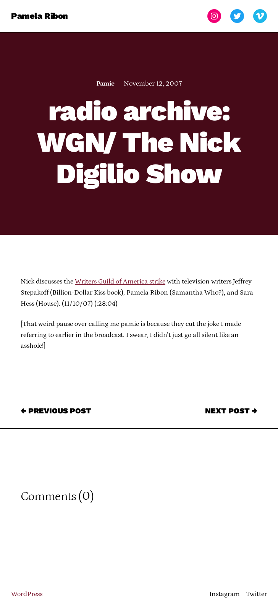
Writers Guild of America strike (120, 281)
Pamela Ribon (39, 16)
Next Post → (231, 410)
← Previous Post (56, 410)
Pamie (105, 83)
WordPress (26, 594)
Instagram (224, 594)
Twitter (256, 594)
